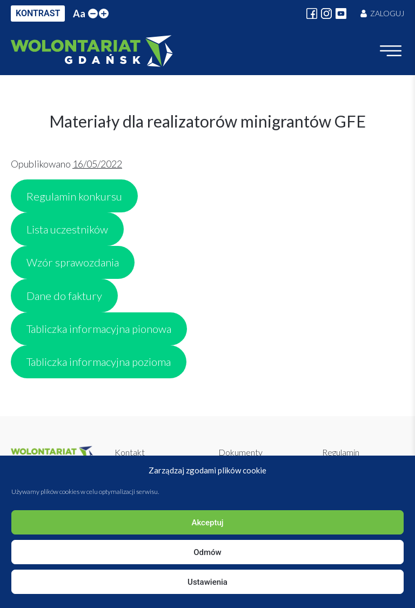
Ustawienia (207, 582)
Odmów (207, 552)
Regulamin (340, 452)
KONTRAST (38, 13)
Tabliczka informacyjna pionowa (98, 328)
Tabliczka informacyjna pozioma (98, 361)
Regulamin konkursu (74, 196)
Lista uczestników (67, 229)
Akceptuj (207, 522)
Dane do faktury (64, 295)
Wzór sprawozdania (72, 262)
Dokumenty (240, 452)
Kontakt (130, 452)
